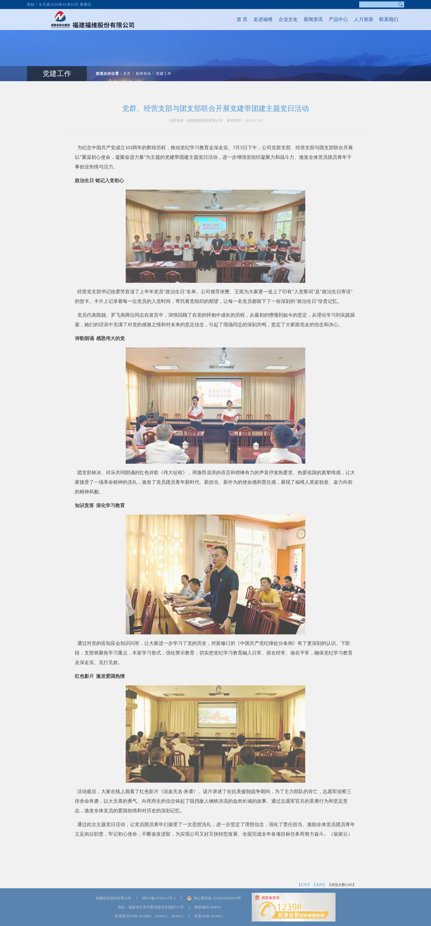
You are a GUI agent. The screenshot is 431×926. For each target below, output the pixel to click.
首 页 (232, 19)
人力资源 (353, 19)
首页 (127, 64)
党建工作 (57, 64)
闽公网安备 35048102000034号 (217, 898)
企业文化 (278, 19)
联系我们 (378, 19)
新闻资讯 (303, 19)
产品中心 (328, 19)
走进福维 (253, 19)
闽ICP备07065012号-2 (159, 898)
